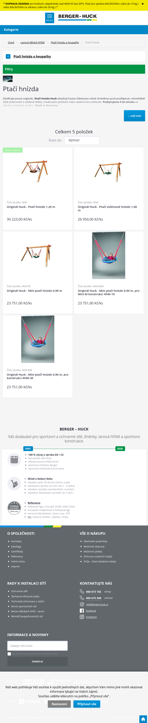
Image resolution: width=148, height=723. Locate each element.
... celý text (134, 115)
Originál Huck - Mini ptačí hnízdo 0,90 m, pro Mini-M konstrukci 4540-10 (109, 292)
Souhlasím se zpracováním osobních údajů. (35, 653)
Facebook (88, 610)
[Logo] (77, 17)
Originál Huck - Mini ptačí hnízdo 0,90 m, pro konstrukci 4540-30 (37, 376)
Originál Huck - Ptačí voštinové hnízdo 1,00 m (107, 208)
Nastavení (59, 704)
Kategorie (74, 29)
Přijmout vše (86, 704)
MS (29, 517)
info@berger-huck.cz (97, 604)
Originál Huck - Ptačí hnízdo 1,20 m (31, 207)
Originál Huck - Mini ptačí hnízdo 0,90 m (34, 291)
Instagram (91, 617)
